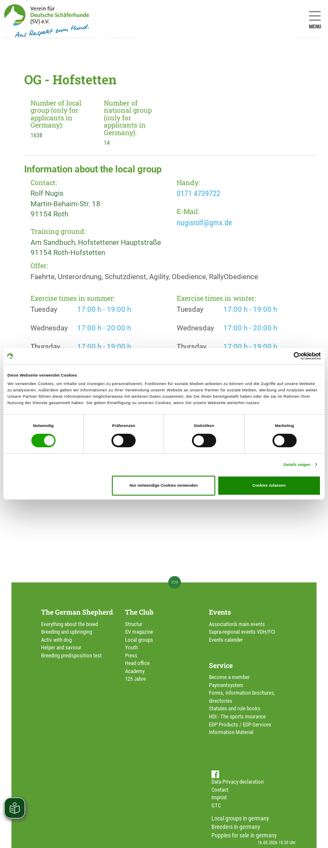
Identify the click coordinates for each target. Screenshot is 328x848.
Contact (219, 790)
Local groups (139, 640)
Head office (137, 663)
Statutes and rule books (234, 708)
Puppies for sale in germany (244, 835)
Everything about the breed (69, 624)
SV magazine (139, 632)
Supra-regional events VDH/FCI (242, 632)
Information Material (231, 732)
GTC (216, 805)
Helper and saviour (61, 647)
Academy (135, 671)
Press (131, 655)
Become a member (229, 677)
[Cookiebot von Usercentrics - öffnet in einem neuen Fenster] (284, 356)
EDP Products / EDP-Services (240, 724)
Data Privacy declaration (237, 782)
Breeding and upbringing (66, 632)
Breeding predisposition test (71, 655)
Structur (133, 624)
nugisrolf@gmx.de (204, 222)
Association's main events (237, 624)
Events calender (226, 640)
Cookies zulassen (269, 485)
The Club (139, 611)
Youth (131, 647)
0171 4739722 (198, 193)
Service (221, 665)
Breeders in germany (235, 826)
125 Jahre (135, 679)
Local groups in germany (240, 818)
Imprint (219, 797)
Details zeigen (297, 465)
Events (220, 611)
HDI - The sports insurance (237, 716)
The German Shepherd (77, 611)
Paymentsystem (226, 685)
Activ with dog (56, 640)
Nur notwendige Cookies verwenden (163, 485)
